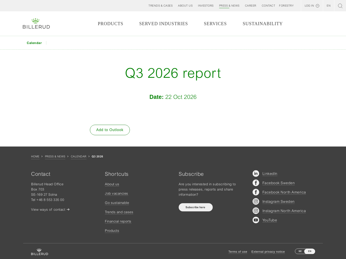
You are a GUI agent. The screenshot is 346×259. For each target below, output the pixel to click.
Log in (309, 5)
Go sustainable (117, 203)
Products (110, 23)
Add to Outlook (110, 130)
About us (112, 184)
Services (215, 23)
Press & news (55, 156)
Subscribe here (195, 207)
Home (35, 156)
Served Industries (163, 23)
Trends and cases (119, 212)
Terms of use (237, 251)
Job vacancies (116, 193)
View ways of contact (48, 209)
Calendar (78, 156)
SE (300, 251)
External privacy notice (268, 251)
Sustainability (263, 23)
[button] (185, 5)
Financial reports (118, 221)
